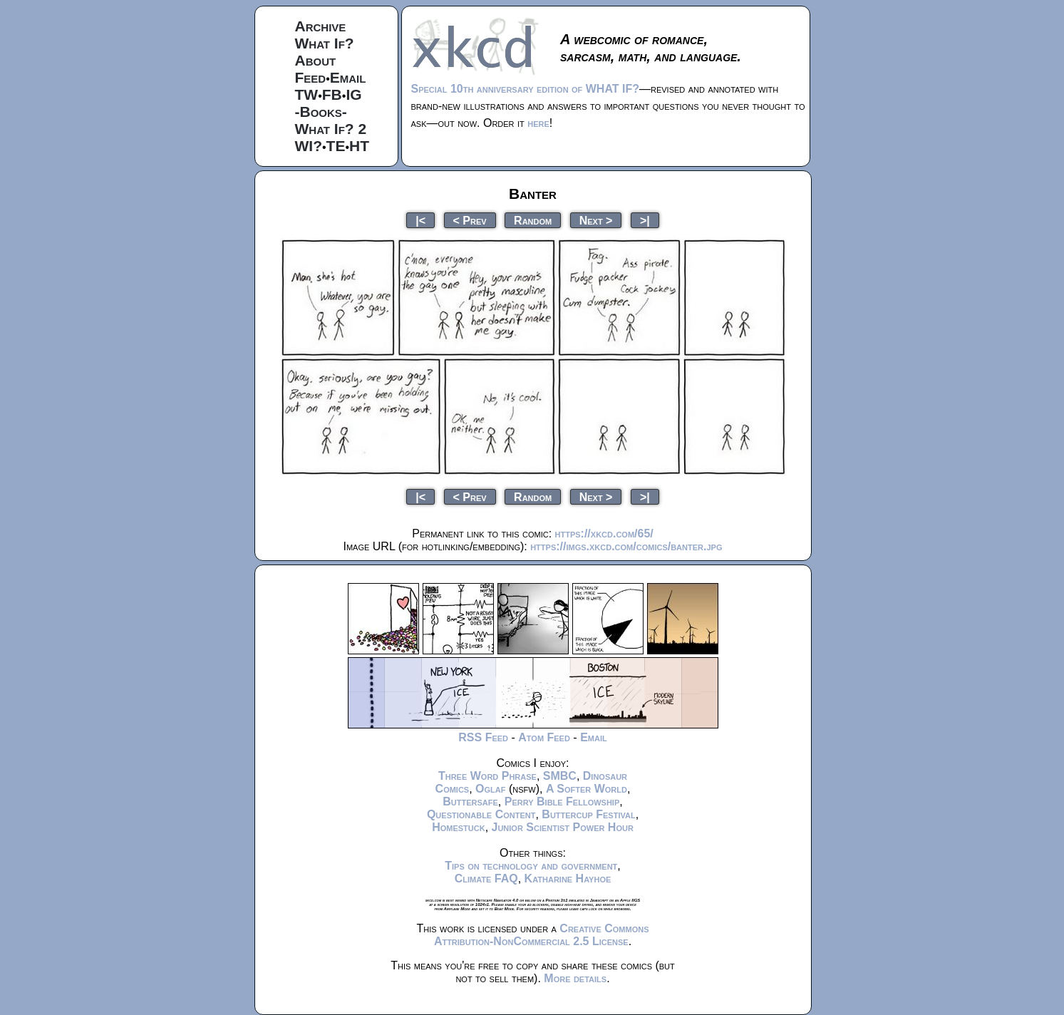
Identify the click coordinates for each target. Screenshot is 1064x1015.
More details (575, 978)
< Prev (470, 220)
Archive (320, 26)
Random (533, 220)
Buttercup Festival (588, 814)
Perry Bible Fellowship (562, 801)
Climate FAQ (486, 878)
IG (353, 94)
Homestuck (458, 827)
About (315, 60)
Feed (310, 77)
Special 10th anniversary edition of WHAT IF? (525, 89)
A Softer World (586, 789)
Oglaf (490, 789)
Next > (596, 220)
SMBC (560, 776)
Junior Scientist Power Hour (563, 827)
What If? (324, 43)
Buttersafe (470, 801)
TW (307, 94)
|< (420, 220)
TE (336, 146)
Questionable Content (481, 814)
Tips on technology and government (531, 866)
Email (348, 77)
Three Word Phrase (487, 776)
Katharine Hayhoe (568, 878)
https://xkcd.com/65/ (604, 533)
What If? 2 (331, 128)
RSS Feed (483, 737)
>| (645, 220)
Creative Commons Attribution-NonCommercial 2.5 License (541, 934)
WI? (308, 146)
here (538, 123)
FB (332, 94)
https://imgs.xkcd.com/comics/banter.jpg (626, 546)
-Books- (321, 111)
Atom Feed (544, 737)
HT (359, 146)
